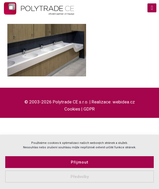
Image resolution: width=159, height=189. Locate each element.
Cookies (72, 109)
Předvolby (80, 176)
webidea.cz (124, 101)
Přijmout (79, 162)
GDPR (89, 109)
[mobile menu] (151, 7)
